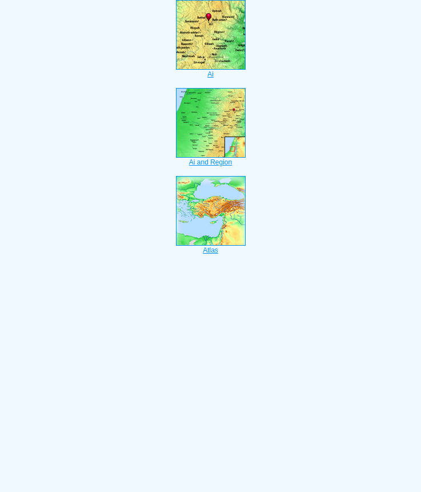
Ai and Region (211, 158)
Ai (211, 70)
